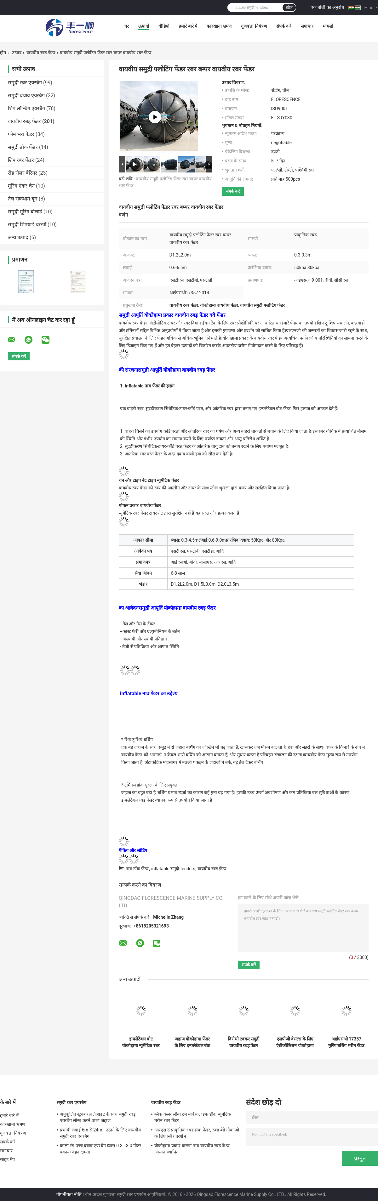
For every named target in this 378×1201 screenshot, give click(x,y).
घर (126, 26)
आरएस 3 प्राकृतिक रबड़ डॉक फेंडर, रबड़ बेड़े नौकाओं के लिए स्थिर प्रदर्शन (196, 1133)
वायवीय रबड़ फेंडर (40, 52)
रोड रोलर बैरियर (22, 173)
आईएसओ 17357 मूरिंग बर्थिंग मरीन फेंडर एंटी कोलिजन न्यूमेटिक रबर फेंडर (346, 1042)
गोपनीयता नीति (68, 1194)
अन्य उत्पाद (18, 237)
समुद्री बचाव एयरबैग (26, 96)
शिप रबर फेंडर (21, 160)
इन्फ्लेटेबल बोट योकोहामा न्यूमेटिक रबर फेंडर (141, 1042)
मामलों (328, 26)
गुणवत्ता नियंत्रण (253, 26)
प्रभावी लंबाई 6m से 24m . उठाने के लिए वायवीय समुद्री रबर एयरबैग (100, 1133)
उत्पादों (143, 26)
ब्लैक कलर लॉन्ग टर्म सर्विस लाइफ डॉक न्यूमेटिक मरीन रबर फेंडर (192, 1117)
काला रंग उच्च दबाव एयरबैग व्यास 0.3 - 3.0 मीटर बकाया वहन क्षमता (100, 1148)
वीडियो (163, 26)
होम (3, 52)
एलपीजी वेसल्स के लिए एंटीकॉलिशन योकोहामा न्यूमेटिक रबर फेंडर (294, 1042)
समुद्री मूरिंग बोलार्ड (25, 212)
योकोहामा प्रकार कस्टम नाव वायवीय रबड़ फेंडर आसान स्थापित (192, 1148)
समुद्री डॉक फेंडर (23, 147)
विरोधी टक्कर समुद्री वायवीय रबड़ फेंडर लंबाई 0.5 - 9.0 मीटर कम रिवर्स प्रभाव (243, 1042)
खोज (289, 7)
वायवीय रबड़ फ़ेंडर (212, 868)
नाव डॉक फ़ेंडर (137, 868)
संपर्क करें (283, 26)
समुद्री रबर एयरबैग (25, 83)
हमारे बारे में (188, 26)
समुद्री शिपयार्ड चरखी (27, 225)
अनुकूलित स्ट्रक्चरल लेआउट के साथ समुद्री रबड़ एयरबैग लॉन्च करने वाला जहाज (97, 1117)
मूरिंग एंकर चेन (21, 186)
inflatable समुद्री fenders (173, 868)
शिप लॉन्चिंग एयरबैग (26, 108)
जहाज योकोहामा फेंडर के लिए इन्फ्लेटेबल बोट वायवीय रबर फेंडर (192, 1042)
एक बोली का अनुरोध (327, 7)
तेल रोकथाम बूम (22, 199)
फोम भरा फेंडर (21, 134)
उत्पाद (16, 52)
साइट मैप (7, 1159)
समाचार (307, 26)
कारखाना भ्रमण (219, 26)
